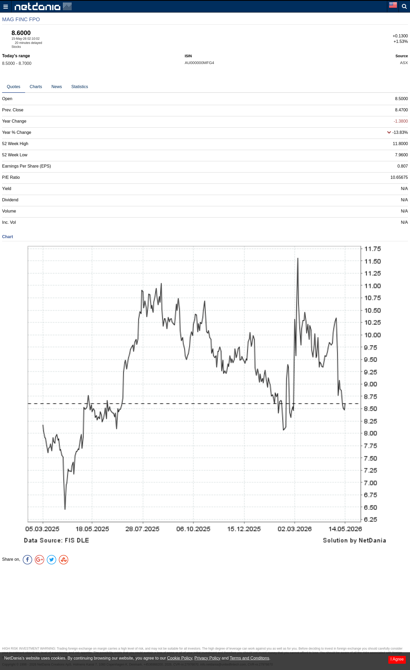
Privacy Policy (208, 658)
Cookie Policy (179, 658)
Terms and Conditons (249, 658)
